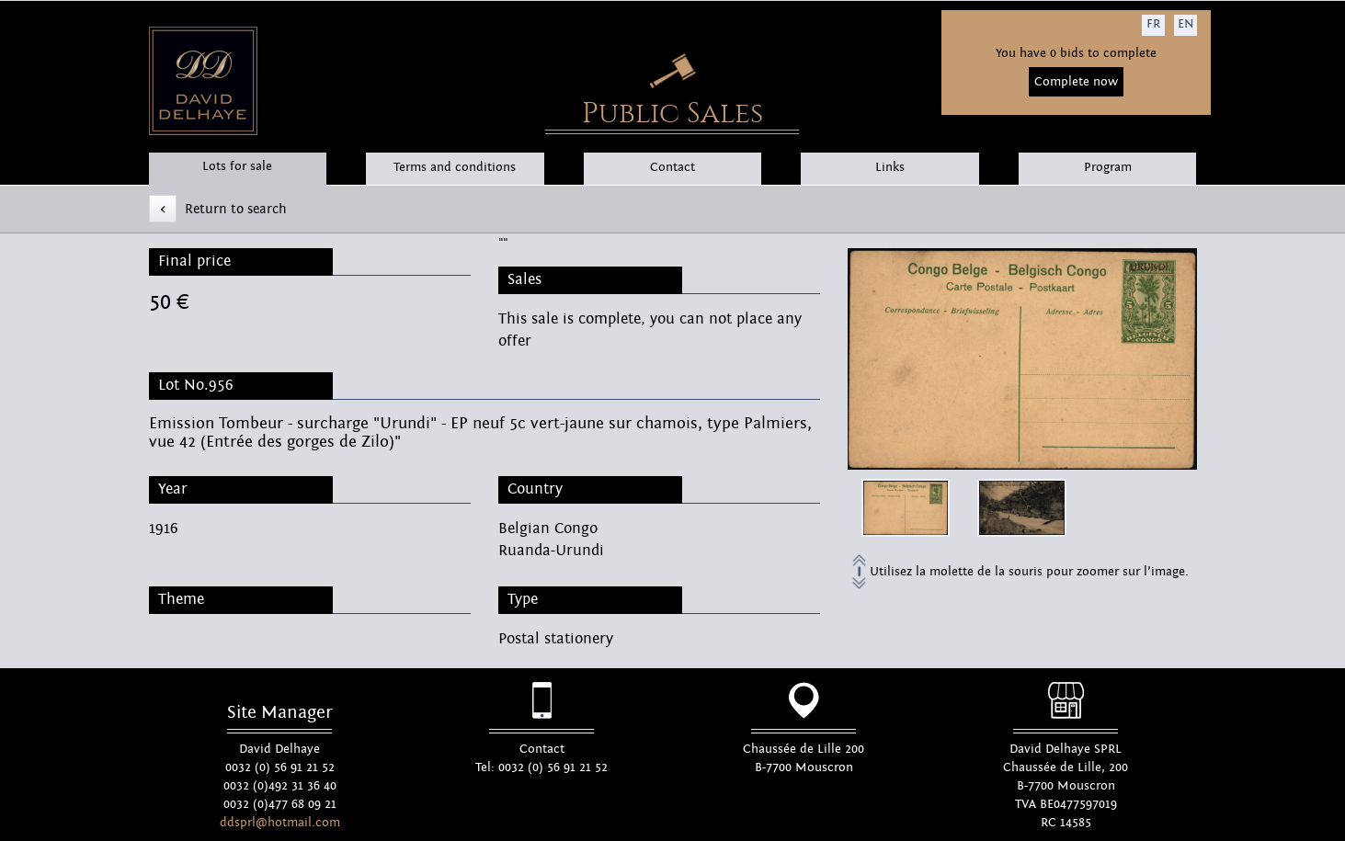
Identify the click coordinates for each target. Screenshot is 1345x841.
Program (1108, 167)
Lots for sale (237, 166)
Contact (672, 167)
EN (1185, 24)
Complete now (1076, 81)
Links (890, 167)
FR (1153, 24)
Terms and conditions (454, 167)
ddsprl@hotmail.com (280, 822)
